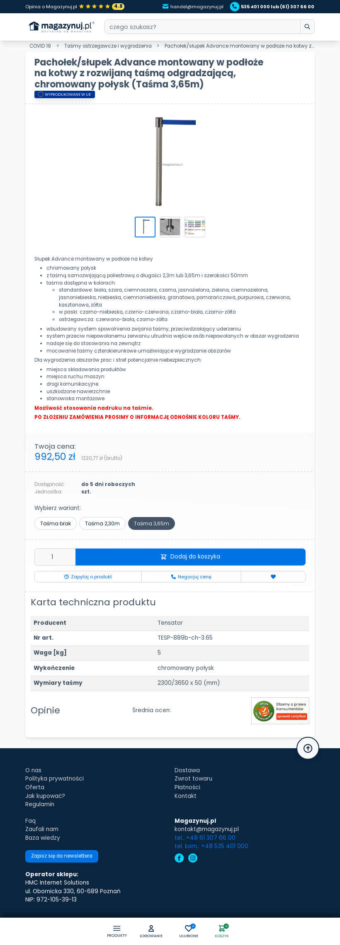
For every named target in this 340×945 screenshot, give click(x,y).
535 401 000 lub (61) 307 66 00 (273, 6)
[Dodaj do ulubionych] (273, 576)
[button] (151, 932)
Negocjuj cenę (191, 576)
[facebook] (179, 859)
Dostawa (187, 770)
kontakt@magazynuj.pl (207, 829)
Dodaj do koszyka (191, 557)
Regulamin (39, 804)
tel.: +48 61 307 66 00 (205, 838)
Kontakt (186, 796)
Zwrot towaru (193, 779)
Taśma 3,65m (151, 523)
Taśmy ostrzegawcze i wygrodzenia (108, 46)
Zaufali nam (41, 829)
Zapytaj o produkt (88, 576)
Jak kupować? (45, 796)
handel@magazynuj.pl (193, 6)
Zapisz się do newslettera (61, 856)
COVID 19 (40, 46)
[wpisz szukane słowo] (307, 26)
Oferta (34, 787)
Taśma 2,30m (102, 523)
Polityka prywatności (54, 779)
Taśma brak (55, 523)
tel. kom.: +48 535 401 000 (211, 846)
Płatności (187, 787)
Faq (30, 821)
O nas (33, 770)
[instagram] (193, 859)
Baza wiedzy (42, 838)
